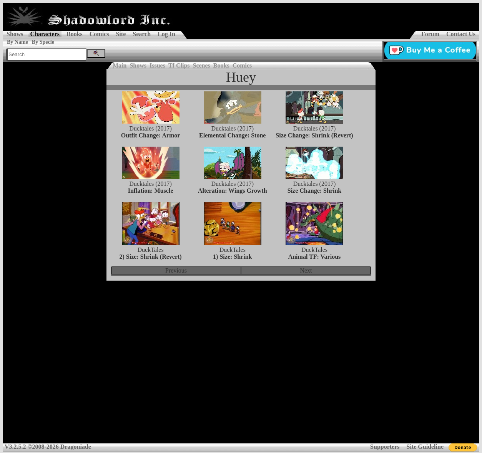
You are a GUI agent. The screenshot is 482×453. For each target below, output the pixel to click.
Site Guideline (425, 446)
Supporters (384, 446)
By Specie (43, 42)
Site (121, 34)
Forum (430, 34)
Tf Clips (179, 65)
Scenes (201, 65)
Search (142, 34)
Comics (99, 34)
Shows (15, 34)
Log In (166, 34)
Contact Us (460, 34)
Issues (157, 65)
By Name (17, 42)
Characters (45, 34)
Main (119, 65)
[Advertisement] (241, 343)
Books (74, 34)
